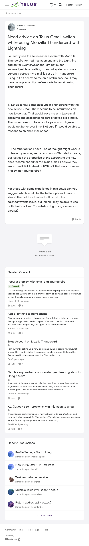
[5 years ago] (17, 359)
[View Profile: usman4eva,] (11, 492)
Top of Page (33, 529)
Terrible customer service (31, 477)
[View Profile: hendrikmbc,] (11, 504)
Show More (44, 515)
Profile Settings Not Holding (33, 452)
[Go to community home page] (24, 4)
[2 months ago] (22, 456)
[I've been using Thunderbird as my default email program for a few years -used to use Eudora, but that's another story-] (44, 293)
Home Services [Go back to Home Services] (13, 13)
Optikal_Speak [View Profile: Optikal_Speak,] (38, 456)
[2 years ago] (22, 328)
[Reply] (76, 219)
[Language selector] (52, 5)
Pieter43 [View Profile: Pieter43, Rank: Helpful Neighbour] (12, 300)
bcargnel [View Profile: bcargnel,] (35, 481)
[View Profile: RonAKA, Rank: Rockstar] (11, 27)
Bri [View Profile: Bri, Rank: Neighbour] (9, 359)
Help (46, 529)
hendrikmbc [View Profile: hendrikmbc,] (37, 506)
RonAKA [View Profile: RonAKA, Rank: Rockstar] (21, 25)
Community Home (14, 529)
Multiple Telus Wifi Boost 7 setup (36, 490)
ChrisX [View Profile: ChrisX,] (34, 469)
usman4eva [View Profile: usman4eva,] (36, 494)
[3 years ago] (22, 300)
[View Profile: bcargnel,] (11, 479)
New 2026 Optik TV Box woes (35, 465)
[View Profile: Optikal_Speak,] (11, 454)
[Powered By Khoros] (44, 538)
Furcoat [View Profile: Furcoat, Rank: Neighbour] (11, 328)
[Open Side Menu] (7, 4)
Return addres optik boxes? (33, 502)
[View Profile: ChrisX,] (11, 467)
